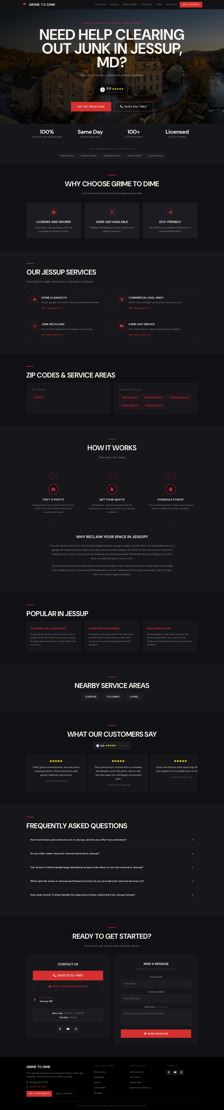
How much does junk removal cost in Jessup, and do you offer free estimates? (78, 839)
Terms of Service (138, 1106)
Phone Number (156, 992)
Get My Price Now (91, 106)
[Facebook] (60, 1029)
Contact (172, 4)
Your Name (156, 977)
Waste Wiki (130, 4)
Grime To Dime (38, 4)
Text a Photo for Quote (68, 986)
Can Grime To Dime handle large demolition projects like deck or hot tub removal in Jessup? (86, 867)
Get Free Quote (52, 308)
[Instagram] (76, 1029)
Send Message (156, 1033)
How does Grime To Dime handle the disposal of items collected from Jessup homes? (82, 894)
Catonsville (99, 1087)
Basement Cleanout (140, 1087)
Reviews (147, 4)
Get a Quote (191, 4)
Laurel (134, 696)
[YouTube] (68, 1029)
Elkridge (91, 696)
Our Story (135, 1077)
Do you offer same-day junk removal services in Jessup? (64, 853)
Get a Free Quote (39, 1093)
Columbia (113, 696)
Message (156, 1007)
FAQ (159, 4)
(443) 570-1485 (133, 106)
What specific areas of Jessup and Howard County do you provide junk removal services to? (87, 881)
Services (100, 4)
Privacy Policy (123, 1106)
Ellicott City (100, 1072)
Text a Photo (64, 1093)
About (115, 4)
